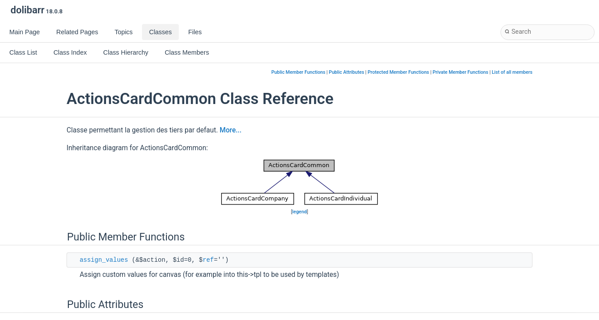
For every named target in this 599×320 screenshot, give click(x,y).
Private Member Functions (460, 72)
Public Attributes (346, 72)
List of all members (512, 72)
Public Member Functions (299, 72)
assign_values (103, 260)
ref (208, 260)
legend (299, 212)
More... (230, 130)
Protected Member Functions (399, 72)
